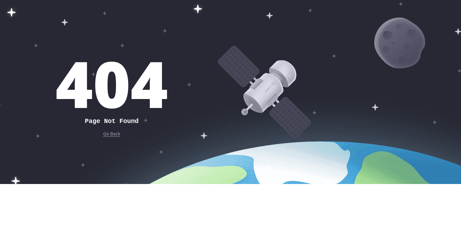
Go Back (111, 134)
